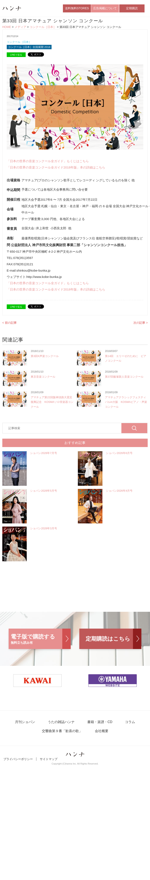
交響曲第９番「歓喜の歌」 (62, 731)
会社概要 (101, 731)
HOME (6, 27)
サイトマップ (48, 759)
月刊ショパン (25, 722)
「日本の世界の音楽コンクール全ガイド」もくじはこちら (48, 161)
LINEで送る (16, 54)
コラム (130, 722)
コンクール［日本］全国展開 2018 (29, 47)
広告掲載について (105, 8)
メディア (20, 27)
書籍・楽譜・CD (99, 722)
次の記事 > (140, 322)
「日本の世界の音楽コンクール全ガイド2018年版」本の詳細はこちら (56, 167)
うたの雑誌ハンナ (61, 722)
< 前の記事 (9, 322)
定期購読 (132, 8)
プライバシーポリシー (18, 759)
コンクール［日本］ (43, 27)
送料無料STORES (77, 8)
